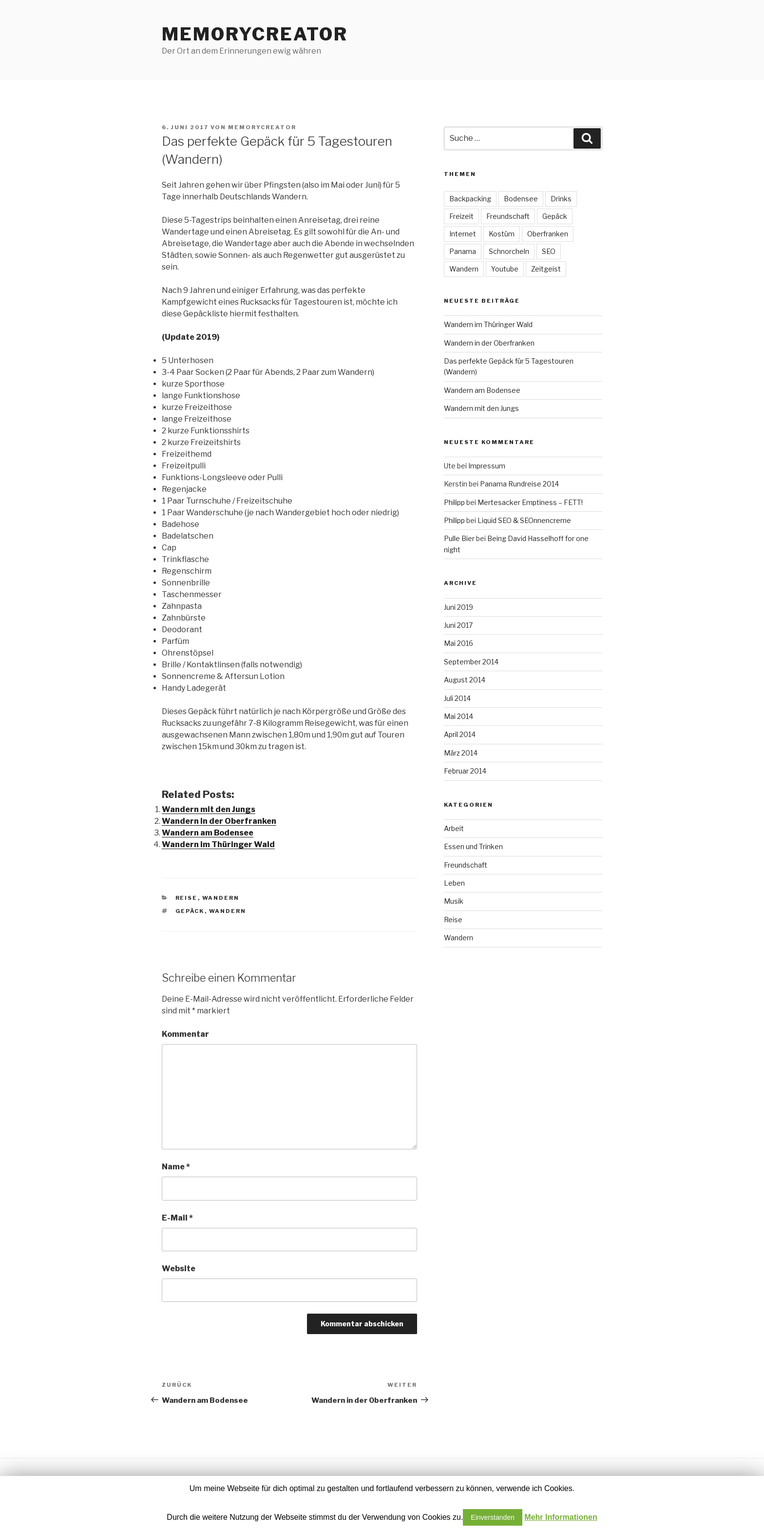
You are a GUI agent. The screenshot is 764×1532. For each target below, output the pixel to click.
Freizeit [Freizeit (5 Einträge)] (461, 216)
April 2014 (460, 734)
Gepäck (190, 911)
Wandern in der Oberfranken (219, 821)
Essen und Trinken (473, 846)
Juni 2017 (458, 625)
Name (176, 1166)
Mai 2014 (458, 716)
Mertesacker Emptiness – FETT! (530, 502)
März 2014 (461, 753)
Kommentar (185, 1034)
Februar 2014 (465, 771)
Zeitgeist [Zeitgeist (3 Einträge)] (546, 269)
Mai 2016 (458, 643)
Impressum (486, 466)
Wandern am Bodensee (207, 832)
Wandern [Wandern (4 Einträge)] (463, 269)
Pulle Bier (459, 538)
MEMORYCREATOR (254, 34)
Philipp (454, 502)
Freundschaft (465, 865)
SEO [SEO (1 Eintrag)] (548, 251)
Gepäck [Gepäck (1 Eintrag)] (554, 216)
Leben (454, 883)
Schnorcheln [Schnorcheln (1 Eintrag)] (509, 251)
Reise (186, 897)
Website (178, 1268)
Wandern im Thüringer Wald (218, 844)
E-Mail (177, 1217)
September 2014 (471, 662)
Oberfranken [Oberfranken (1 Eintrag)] (547, 234)
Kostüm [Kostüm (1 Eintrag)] (502, 234)
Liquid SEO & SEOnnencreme (524, 520)
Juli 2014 (457, 698)
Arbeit (454, 828)
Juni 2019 (458, 607)
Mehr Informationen (560, 1517)
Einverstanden (493, 1517)
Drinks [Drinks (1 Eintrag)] (561, 198)
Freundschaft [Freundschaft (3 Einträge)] (508, 216)
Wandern (221, 897)
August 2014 (464, 680)
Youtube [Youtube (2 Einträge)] (504, 269)
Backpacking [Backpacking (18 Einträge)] (470, 198)
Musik (453, 901)
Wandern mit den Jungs (208, 809)
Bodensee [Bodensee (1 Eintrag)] (521, 198)
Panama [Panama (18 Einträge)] (462, 251)
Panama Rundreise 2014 (519, 484)
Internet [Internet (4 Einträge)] (462, 234)
